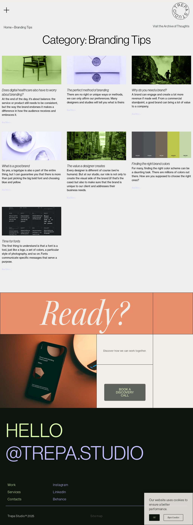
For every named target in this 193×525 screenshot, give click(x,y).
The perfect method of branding (88, 90)
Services (14, 492)
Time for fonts (11, 241)
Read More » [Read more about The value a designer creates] (71, 198)
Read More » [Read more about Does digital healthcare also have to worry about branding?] (6, 122)
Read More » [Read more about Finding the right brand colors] (136, 188)
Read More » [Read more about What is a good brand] (6, 190)
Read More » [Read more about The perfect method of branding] (71, 110)
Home (8, 27)
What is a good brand (16, 166)
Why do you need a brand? (149, 90)
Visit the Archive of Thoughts (171, 26)
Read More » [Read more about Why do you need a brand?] (136, 114)
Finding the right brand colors (151, 164)
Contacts (14, 499)
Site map (96, 516)
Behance (59, 499)
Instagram (60, 485)
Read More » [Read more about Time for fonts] (6, 269)
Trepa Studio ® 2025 (21, 516)
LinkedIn (59, 492)
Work (12, 485)
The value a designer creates (86, 166)
